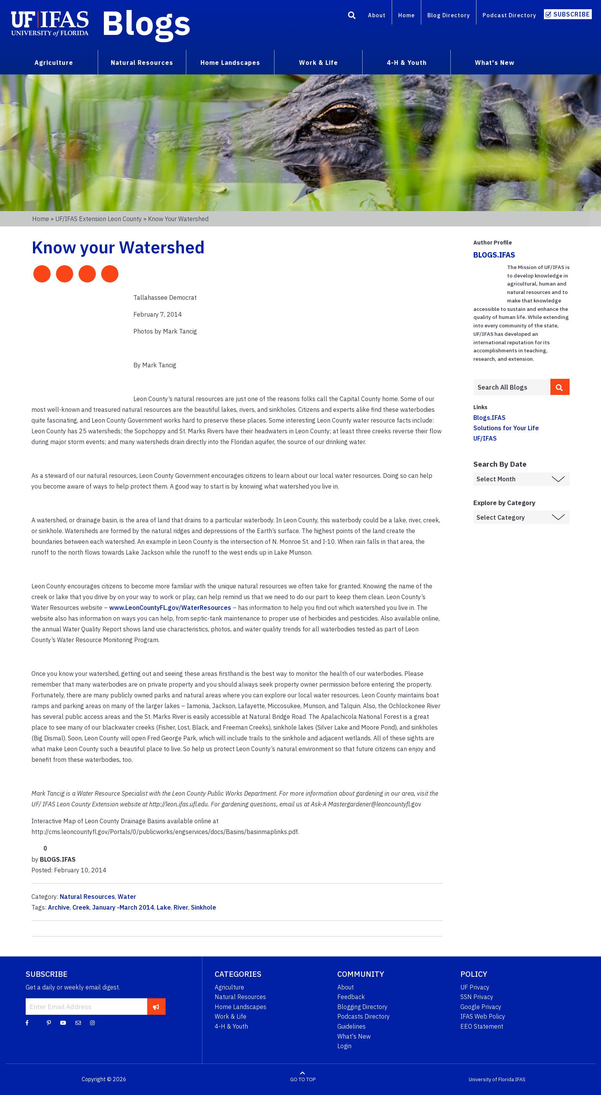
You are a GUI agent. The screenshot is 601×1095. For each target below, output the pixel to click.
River (181, 907)
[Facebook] (27, 1022)
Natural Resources (87, 896)
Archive (59, 907)
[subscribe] (156, 1006)
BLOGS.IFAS (494, 254)
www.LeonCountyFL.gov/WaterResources (170, 607)
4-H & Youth (231, 1026)
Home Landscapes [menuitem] (230, 62)
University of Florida (491, 1079)
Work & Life (230, 1016)
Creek (81, 907)
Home (406, 15)
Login (344, 1046)
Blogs (146, 22)
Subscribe (571, 14)
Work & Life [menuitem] (318, 62)
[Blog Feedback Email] (78, 1022)
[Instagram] (92, 1022)
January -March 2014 (123, 907)
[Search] (352, 16)
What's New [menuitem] (494, 62)
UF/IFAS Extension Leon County (98, 219)
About (377, 15)
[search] (560, 387)
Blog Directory (448, 15)
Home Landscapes (240, 1007)
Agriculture (229, 987)
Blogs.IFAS (489, 417)
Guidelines (351, 1026)
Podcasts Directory (363, 1016)
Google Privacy (480, 1007)
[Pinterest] (49, 1022)
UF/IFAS (485, 438)
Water (127, 896)
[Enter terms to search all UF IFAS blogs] (511, 387)
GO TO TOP (302, 1079)
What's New (354, 1036)
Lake (164, 907)
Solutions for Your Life (506, 428)
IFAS (520, 1079)
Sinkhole (203, 907)
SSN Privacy (476, 997)
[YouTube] (63, 1022)
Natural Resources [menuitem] (142, 62)
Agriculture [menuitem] (53, 62)
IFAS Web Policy (482, 1016)
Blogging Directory (362, 1007)
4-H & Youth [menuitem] (407, 62)
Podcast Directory (509, 15)
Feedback (351, 997)
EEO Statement (481, 1026)
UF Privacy (474, 987)
